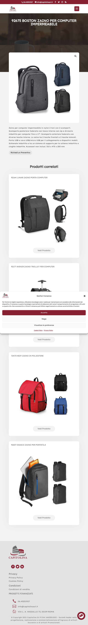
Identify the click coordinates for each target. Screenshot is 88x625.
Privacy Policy (48, 330)
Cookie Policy (38, 330)
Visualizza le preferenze (44, 325)
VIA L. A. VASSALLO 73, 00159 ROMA (36, 612)
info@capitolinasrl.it (28, 606)
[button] (84, 296)
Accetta (44, 313)
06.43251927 (24, 601)
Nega (44, 319)
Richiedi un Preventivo (20, 152)
